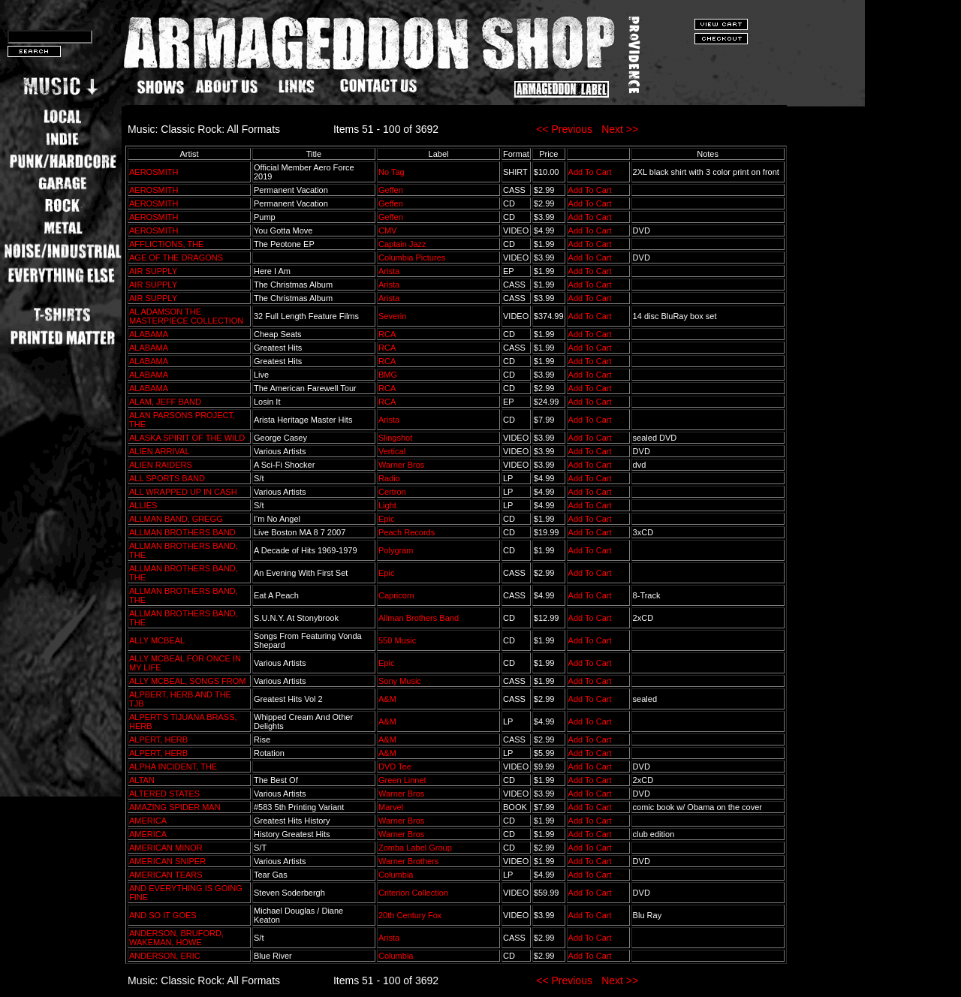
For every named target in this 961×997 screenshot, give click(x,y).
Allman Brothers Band (418, 617)
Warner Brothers (408, 861)
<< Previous (564, 129)
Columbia (395, 874)
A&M (387, 698)
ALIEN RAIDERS (160, 464)
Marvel (390, 807)
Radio (389, 478)
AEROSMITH (153, 171)
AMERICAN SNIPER (167, 861)
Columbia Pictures (411, 257)
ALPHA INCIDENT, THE (173, 766)
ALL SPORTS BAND (167, 478)
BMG (387, 374)
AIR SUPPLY (153, 271)
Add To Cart (590, 171)
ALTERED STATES (164, 793)
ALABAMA (148, 334)
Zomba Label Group (415, 847)
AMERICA (148, 820)
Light (387, 505)
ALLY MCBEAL (157, 640)
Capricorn (396, 595)
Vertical (391, 451)
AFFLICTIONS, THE (166, 243)
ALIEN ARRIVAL (159, 451)
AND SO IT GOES (163, 915)
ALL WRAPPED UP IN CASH (183, 491)
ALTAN (142, 780)
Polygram (395, 550)
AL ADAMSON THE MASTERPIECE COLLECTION (186, 316)
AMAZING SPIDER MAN (175, 807)
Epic (386, 518)
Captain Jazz (402, 243)
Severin (392, 316)
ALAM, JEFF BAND (165, 401)
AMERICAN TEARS (166, 874)
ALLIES (143, 505)
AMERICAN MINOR (166, 847)
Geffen (390, 189)
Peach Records (406, 532)
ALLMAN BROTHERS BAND (182, 532)
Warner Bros (401, 464)
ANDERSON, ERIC (164, 955)
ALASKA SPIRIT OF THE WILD (187, 437)
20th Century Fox (409, 915)
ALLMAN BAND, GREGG (176, 518)
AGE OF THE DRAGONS (176, 257)
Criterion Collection (413, 892)
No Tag (391, 171)
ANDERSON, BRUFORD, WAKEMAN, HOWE (176, 938)
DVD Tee (394, 766)
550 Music (397, 640)
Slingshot (395, 437)
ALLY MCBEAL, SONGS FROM (187, 680)
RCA (387, 334)
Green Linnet (402, 780)
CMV (387, 230)
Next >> (619, 129)
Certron (392, 491)
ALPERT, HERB (158, 739)
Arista (388, 271)
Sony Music (399, 680)
